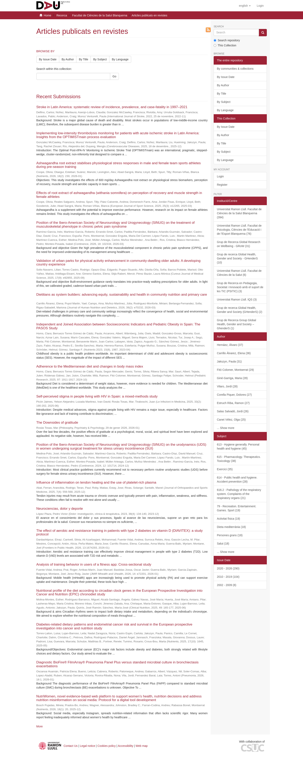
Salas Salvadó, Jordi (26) (232, 411)
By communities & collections (235, 68)
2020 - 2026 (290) (228, 568)
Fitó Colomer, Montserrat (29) (235, 369)
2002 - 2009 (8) (226, 585)
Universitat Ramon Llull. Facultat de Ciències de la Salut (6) (239, 272)
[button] (245, 5)
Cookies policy (106, 745)
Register (222, 184)
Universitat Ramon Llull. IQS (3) (237, 299)
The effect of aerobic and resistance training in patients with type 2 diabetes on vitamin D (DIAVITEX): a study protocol (119, 532)
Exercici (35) (225, 469)
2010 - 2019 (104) (228, 576)
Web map (142, 745)
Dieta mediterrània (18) (231, 527)
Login (220, 176)
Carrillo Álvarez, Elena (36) (234, 353)
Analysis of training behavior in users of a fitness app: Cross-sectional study (93, 564)
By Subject (100, 59)
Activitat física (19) (228, 518)
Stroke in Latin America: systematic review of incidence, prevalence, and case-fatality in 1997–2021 (111, 107)
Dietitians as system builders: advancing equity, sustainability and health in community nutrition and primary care (121, 294)
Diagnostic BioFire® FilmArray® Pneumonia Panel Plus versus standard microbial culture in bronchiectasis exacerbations (117, 664)
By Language (120, 59)
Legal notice (87, 745)
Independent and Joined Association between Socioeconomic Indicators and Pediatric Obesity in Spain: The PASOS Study (118, 326)
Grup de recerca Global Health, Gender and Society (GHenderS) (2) (239, 309)
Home (47, 15)
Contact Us (71, 745)
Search (219, 26)
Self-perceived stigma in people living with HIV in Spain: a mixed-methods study (97, 396)
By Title (83, 59)
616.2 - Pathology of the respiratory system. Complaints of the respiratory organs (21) (239, 494)
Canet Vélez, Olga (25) (231, 419)
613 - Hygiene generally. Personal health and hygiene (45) (238, 446)
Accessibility (125, 745)
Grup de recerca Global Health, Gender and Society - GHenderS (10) (237, 258)
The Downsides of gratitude (57, 422)
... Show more (225, 428)
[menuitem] (260, 5)
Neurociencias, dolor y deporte (59, 509)
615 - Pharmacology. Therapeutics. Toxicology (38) (239, 459)
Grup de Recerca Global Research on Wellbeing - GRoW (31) (238, 244)
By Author (68, 59)
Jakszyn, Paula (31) (229, 361)
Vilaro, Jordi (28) (227, 386)
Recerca (61, 15)
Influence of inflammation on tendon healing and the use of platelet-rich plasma (96, 482)
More (39, 726)
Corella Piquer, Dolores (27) (234, 394)
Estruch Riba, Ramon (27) (233, 403)
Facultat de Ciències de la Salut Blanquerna (99, 15)
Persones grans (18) (230, 535)
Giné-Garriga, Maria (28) (232, 378)
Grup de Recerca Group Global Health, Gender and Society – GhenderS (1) (236, 324)
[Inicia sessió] (260, 5)
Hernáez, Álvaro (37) (230, 344)
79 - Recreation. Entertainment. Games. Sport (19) (236, 508)
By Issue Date (48, 59)
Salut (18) (223, 543)
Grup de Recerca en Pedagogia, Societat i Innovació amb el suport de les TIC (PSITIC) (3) (240, 287)
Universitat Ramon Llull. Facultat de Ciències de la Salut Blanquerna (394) (239, 213)
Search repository (227, 40)
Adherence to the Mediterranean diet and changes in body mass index (89, 366)
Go (114, 76)
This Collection (225, 45)
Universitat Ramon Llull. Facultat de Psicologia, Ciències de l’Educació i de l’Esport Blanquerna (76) (239, 229)
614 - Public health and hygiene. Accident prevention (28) (237, 479)
